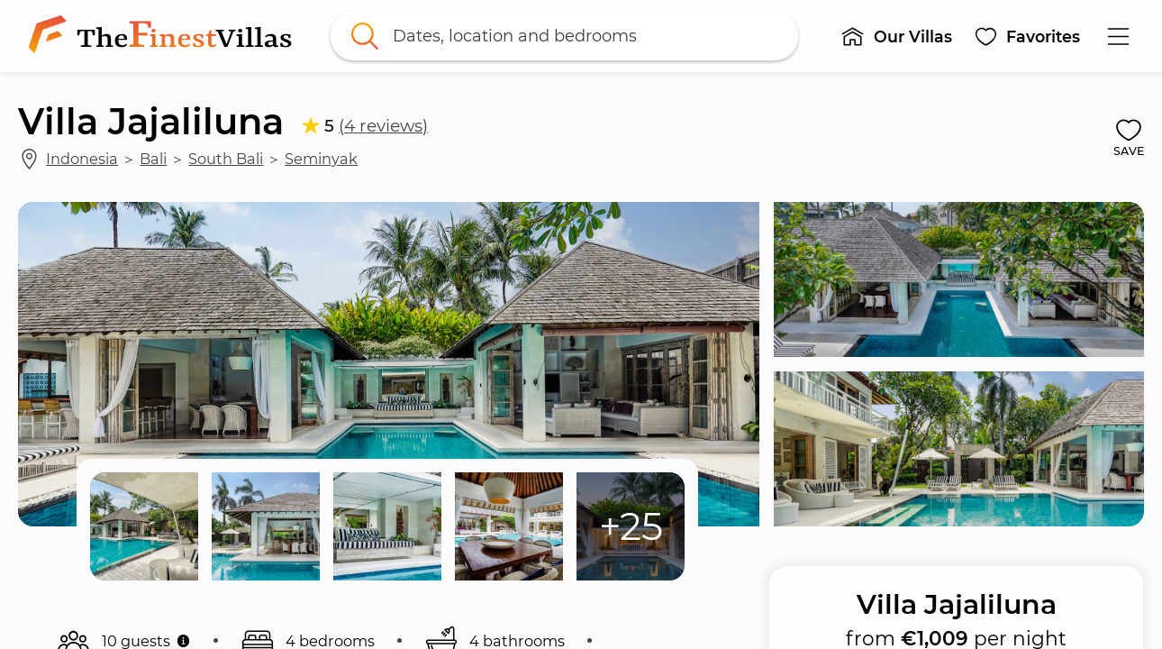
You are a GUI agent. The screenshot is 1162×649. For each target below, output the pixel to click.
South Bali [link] (225, 159)
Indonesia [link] (82, 159)
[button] (896, 36)
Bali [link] (153, 159)
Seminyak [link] (321, 159)
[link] (164, 36)
